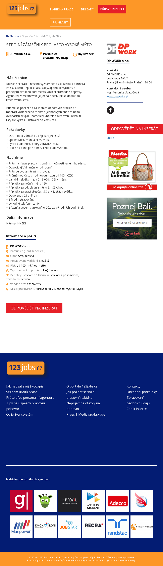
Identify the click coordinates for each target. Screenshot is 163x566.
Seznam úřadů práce (21, 392)
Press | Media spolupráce (85, 414)
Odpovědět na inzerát (34, 308)
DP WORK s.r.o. (20, 54)
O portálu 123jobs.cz (81, 386)
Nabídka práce (61, 9)
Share (110, 138)
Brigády (87, 9)
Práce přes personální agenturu (30, 397)
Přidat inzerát (112, 9)
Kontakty (133, 386)
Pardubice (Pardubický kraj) (55, 56)
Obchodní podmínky (142, 392)
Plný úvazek (85, 54)
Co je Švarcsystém (19, 414)
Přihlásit (60, 22)
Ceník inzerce (137, 409)
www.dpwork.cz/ (117, 96)
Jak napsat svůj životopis (24, 386)
